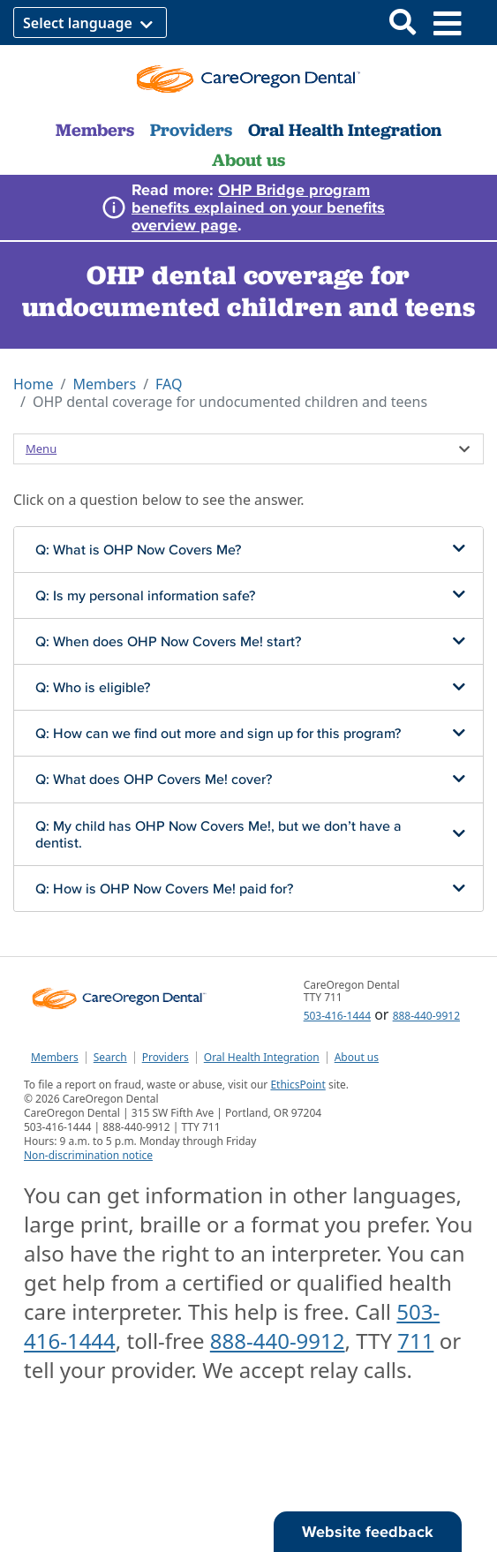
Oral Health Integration (344, 130)
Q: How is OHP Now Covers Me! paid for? (164, 888)
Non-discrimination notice (88, 1155)
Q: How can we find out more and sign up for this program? (218, 733)
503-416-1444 (337, 1015)
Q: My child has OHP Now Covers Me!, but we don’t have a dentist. (218, 833)
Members (95, 130)
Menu (41, 448)
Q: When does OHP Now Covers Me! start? (168, 641)
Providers (191, 130)
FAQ (168, 384)
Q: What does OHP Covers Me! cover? (153, 779)
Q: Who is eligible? (92, 687)
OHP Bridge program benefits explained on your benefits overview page (258, 207)
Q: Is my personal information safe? (145, 595)
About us (248, 160)
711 (415, 1340)
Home (33, 384)
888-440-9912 (426, 1015)
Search (110, 1057)
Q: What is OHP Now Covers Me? (138, 549)
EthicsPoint (297, 1084)
